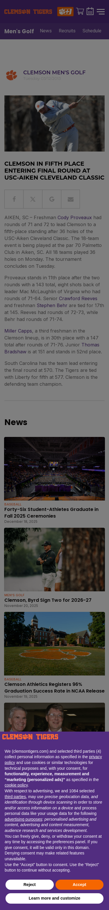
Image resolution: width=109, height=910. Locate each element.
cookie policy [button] (16, 785)
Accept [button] (79, 884)
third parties (15, 796)
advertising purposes (23, 819)
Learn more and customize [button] (54, 898)
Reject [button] (30, 884)
